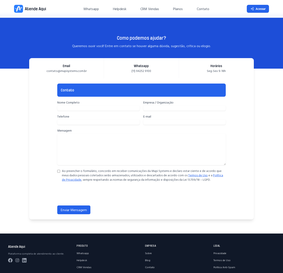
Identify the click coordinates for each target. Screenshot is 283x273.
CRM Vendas (149, 9)
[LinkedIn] (24, 260)
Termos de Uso (198, 175)
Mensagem (64, 130)
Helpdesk (119, 9)
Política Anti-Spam (224, 267)
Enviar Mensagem (74, 210)
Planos (178, 9)
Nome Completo (68, 102)
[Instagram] (17, 260)
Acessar (257, 9)
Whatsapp (91, 9)
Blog (147, 260)
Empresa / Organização (158, 102)
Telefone (63, 116)
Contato (203, 9)
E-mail (147, 116)
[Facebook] (10, 260)
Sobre (148, 253)
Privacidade (219, 253)
